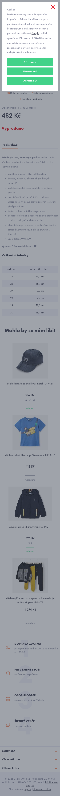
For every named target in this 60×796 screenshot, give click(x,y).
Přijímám (30, 62)
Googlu (35, 33)
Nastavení (30, 71)
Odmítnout (30, 80)
